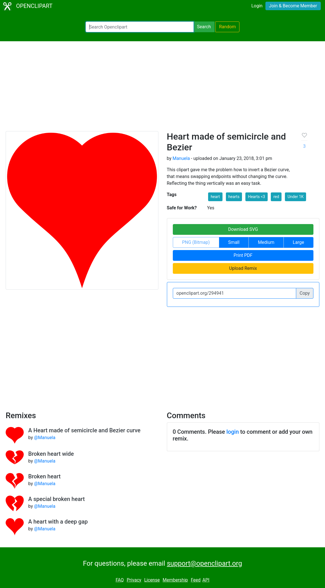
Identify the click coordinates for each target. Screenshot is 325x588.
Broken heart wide (51, 453)
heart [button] (215, 196)
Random (227, 26)
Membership (175, 580)
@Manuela (44, 437)
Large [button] (298, 242)
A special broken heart (56, 499)
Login (256, 5)
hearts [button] (234, 196)
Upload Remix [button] (243, 268)
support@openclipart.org (204, 563)
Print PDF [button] (243, 255)
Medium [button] (266, 242)
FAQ (119, 580)
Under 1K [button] (295, 196)
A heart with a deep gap (58, 521)
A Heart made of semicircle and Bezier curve (84, 430)
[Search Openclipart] (140, 26)
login (232, 431)
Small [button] (233, 242)
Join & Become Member (293, 5)
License (152, 580)
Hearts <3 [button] (256, 196)
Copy (305, 293)
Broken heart (44, 476)
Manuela (181, 158)
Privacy (134, 580)
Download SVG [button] (243, 229)
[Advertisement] (162, 88)
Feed (196, 580)
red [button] (276, 196)
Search (204, 26)
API (206, 580)
